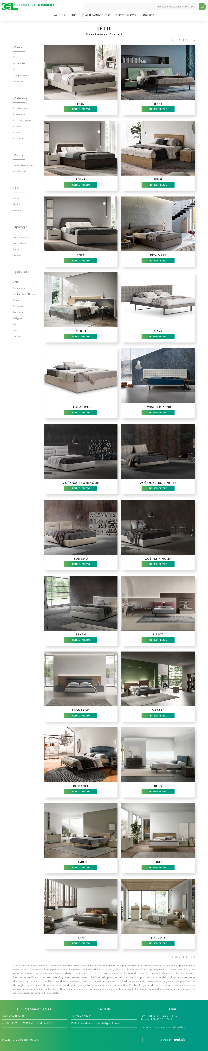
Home (89, 34)
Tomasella (18, 81)
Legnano (18, 306)
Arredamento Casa (97, 15)
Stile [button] (16, 188)
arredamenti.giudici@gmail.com (100, 1023)
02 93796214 (83, 1015)
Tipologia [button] (20, 227)
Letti (119, 34)
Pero (15, 324)
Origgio (17, 318)
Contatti (148, 15)
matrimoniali (19, 171)
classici (16, 198)
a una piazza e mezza (24, 165)
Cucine (75, 15)
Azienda (59, 15)
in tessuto (18, 138)
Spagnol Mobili (21, 75)
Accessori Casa (126, 15)
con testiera (19, 243)
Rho (15, 330)
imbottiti (17, 249)
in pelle (17, 132)
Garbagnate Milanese (24, 294)
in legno (17, 126)
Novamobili (19, 63)
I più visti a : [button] (22, 272)
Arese (16, 281)
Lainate (17, 300)
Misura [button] (18, 155)
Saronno (17, 336)
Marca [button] (17, 47)
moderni (17, 210)
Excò (15, 57)
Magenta (18, 312)
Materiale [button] (20, 98)
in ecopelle (19, 114)
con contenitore (21, 237)
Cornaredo (19, 288)
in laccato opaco (22, 120)
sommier (17, 255)
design (17, 204)
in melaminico (20, 108)
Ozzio (16, 69)
